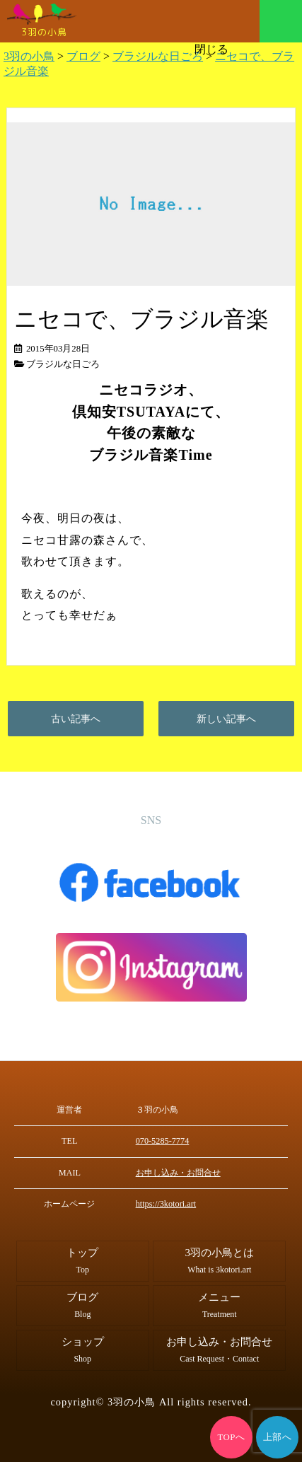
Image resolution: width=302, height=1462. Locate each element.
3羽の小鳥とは (219, 1261)
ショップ (83, 1350)
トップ (82, 1261)
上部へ (277, 1437)
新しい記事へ (226, 718)
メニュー (281, 21)
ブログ (82, 1305)
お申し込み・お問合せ (178, 1173)
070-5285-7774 (162, 1141)
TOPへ (231, 1437)
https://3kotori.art (166, 1204)
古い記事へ (75, 718)
